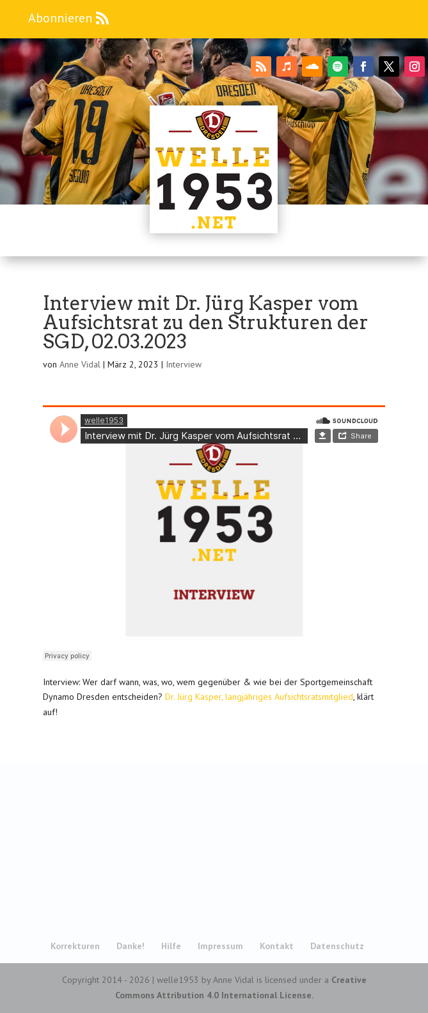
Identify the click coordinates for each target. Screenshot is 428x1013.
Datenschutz (337, 946)
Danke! (130, 946)
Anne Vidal (79, 364)
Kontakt (277, 946)
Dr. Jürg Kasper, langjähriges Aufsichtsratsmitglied (259, 696)
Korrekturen (75, 946)
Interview (184, 364)
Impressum (220, 946)
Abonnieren (60, 18)
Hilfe (171, 946)
